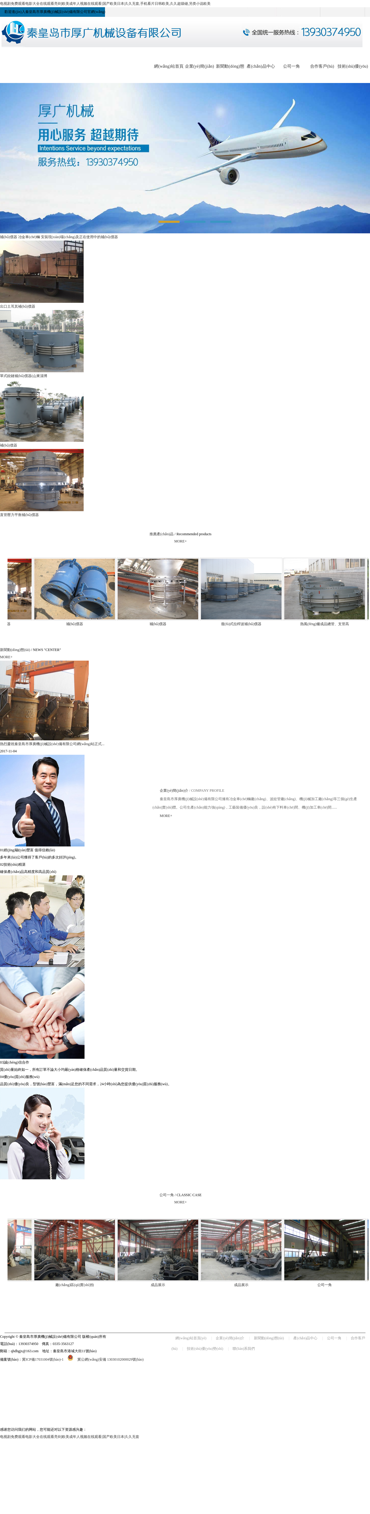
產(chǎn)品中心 (261, 66)
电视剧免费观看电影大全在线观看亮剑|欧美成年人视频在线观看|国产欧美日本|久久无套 (69, 1437)
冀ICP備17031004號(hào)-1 (42, 1359)
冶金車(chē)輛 (29, 237)
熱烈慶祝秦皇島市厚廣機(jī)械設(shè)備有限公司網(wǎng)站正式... (52, 744)
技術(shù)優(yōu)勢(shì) (205, 1349)
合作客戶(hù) (322, 66)
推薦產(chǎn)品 (162, 534)
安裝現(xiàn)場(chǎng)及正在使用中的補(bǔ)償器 (79, 237)
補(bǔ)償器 (8, 237)
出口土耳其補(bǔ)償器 (17, 306)
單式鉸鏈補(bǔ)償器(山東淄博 (23, 376)
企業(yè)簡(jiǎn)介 (174, 790)
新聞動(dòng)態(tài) (15, 650)
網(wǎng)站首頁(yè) (190, 1338)
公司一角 (291, 66)
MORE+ (180, 541)
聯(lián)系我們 (244, 1349)
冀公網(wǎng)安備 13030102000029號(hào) (103, 1359)
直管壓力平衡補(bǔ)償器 (19, 515)
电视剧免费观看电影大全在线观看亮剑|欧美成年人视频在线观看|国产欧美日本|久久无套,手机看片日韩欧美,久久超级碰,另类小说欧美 (105, 4)
